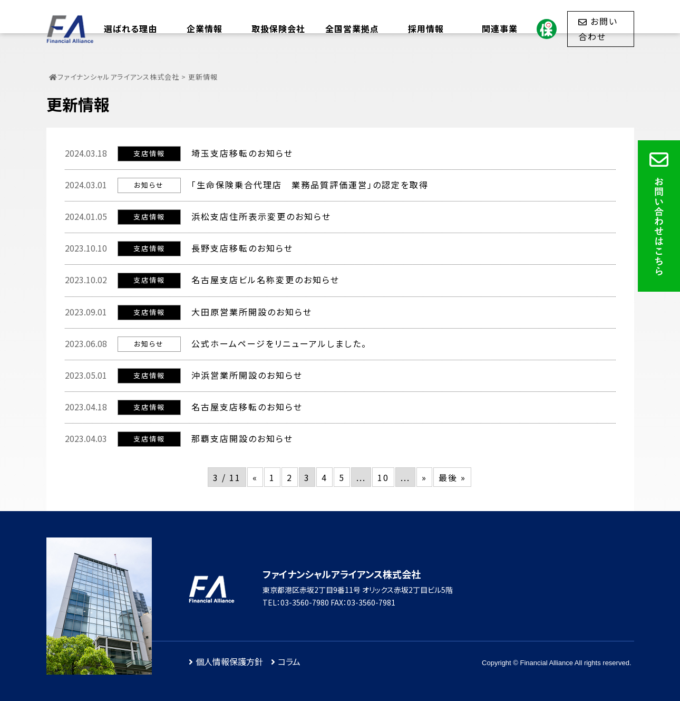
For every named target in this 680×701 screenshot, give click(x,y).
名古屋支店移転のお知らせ (247, 406)
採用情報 (426, 28)
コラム (289, 661)
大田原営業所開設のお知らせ (251, 311)
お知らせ (149, 185)
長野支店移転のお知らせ (242, 248)
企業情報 (204, 28)
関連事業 (500, 28)
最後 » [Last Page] (452, 477)
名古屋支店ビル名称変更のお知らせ (265, 279)
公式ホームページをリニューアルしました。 (279, 343)
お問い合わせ (598, 28)
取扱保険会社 (278, 28)
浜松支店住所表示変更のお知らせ (261, 216)
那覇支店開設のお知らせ (242, 438)
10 (383, 477)
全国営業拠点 (352, 28)
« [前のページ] (255, 477)
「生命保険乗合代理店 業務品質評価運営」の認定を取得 (310, 184)
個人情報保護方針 (229, 661)
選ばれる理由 (130, 28)
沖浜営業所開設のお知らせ (247, 375)
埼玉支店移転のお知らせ (242, 153)
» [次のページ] (424, 477)
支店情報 (149, 153)
